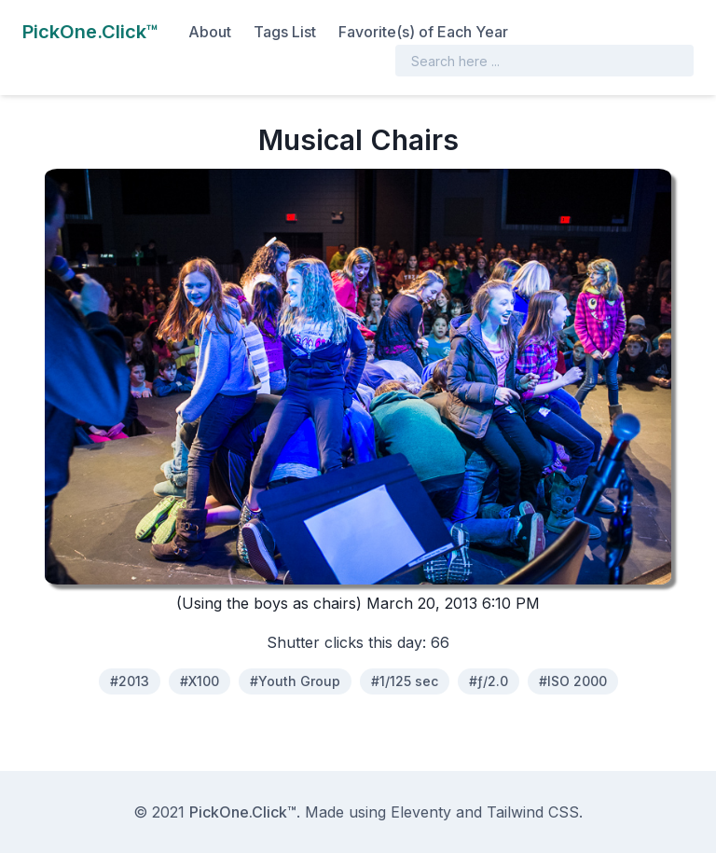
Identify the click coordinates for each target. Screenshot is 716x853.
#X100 (199, 681)
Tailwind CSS (533, 812)
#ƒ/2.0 (488, 681)
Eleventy (421, 812)
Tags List (285, 31)
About (209, 31)
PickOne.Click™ (242, 812)
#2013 (129, 681)
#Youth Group (295, 681)
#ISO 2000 (573, 681)
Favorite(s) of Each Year (423, 31)
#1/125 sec (404, 681)
